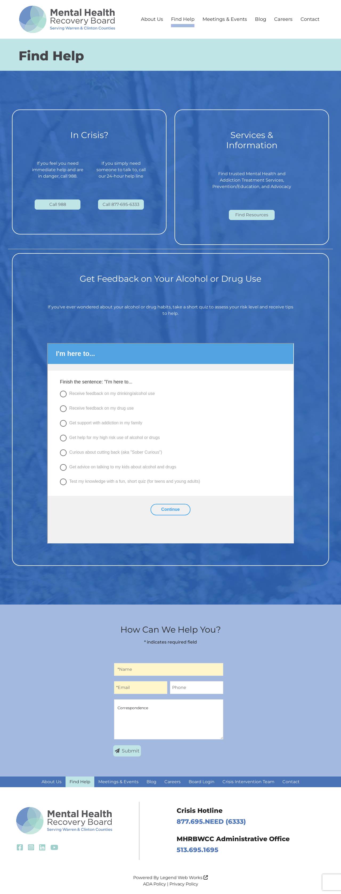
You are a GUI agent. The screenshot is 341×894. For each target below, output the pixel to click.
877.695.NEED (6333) (211, 821)
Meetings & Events (224, 19)
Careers (283, 19)
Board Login (201, 781)
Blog (260, 19)
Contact (310, 19)
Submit (127, 751)
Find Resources (251, 214)
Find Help (182, 19)
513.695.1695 (197, 850)
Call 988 (57, 204)
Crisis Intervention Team (248, 781)
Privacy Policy (183, 884)
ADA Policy (154, 884)
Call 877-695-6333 (121, 204)
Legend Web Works (184, 877)
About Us (152, 19)
